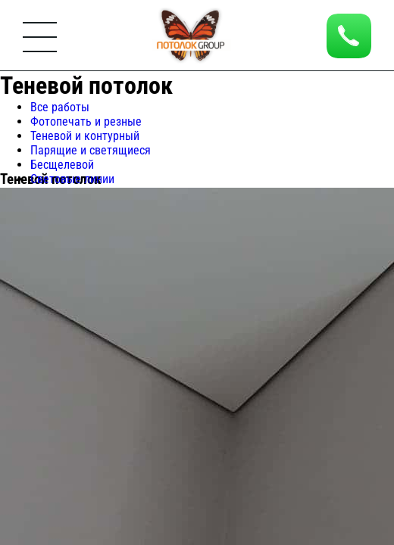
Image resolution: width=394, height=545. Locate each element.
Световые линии (72, 179)
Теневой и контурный (84, 136)
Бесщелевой (62, 164)
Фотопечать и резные (86, 121)
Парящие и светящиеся (90, 150)
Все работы (59, 107)
